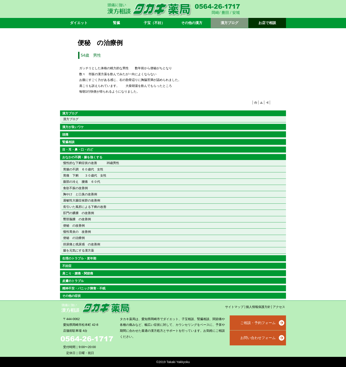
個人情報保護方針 (258, 306)
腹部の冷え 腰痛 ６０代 (81, 181)
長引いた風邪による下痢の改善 (84, 207)
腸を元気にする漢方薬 (78, 250)
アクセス (279, 306)
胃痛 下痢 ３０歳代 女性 (84, 175)
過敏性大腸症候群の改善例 (81, 200)
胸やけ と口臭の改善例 (80, 194)
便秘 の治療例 (74, 238)
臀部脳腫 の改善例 (77, 219)
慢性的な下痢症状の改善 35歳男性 (91, 163)
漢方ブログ (71, 119)
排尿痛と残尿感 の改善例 (81, 244)
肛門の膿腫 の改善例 (78, 213)
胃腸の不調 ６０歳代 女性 (83, 169)
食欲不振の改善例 (75, 188)
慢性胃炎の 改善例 (77, 231)
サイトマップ (234, 306)
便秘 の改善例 (74, 225)
